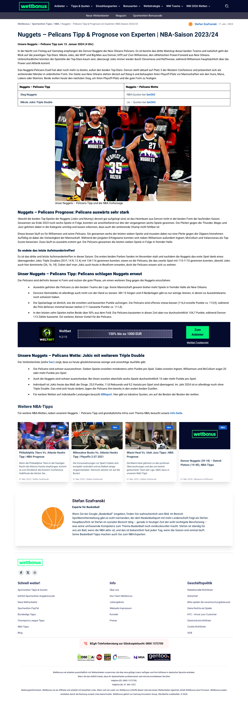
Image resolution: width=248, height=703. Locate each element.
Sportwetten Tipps (42, 24)
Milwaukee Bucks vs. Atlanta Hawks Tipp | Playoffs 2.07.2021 (95, 455)
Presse (113, 620)
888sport (106, 394)
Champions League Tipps (31, 620)
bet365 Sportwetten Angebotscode (36, 596)
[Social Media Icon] (21, 572)
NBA (57, 24)
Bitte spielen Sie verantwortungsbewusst (208, 602)
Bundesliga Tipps (27, 614)
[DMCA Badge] (86, 657)
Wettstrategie (152, 6)
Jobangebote (117, 602)
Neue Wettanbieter (97, 16)
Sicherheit (192, 596)
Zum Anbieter (198, 332)
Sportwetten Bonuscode (147, 16)
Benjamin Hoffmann (203, 479)
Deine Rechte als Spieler (199, 608)
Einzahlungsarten (106, 6)
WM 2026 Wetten (196, 6)
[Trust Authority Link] (121, 657)
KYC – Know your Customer (202, 614)
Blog (20, 633)
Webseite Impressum (121, 608)
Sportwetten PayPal (28, 608)
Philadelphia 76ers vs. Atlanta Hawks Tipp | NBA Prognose (42, 455)
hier (51, 362)
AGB (189, 633)
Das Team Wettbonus (121, 596)
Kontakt (114, 614)
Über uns (114, 590)
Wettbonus (23, 24)
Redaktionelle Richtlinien (200, 590)
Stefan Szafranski (206, 24)
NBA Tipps (23, 626)
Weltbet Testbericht (197, 342)
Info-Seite (176, 413)
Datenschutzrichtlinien (199, 620)
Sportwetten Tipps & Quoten (33, 590)
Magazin (121, 16)
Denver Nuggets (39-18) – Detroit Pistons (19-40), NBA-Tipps (201, 463)
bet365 (151, 95)
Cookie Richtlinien (196, 626)
